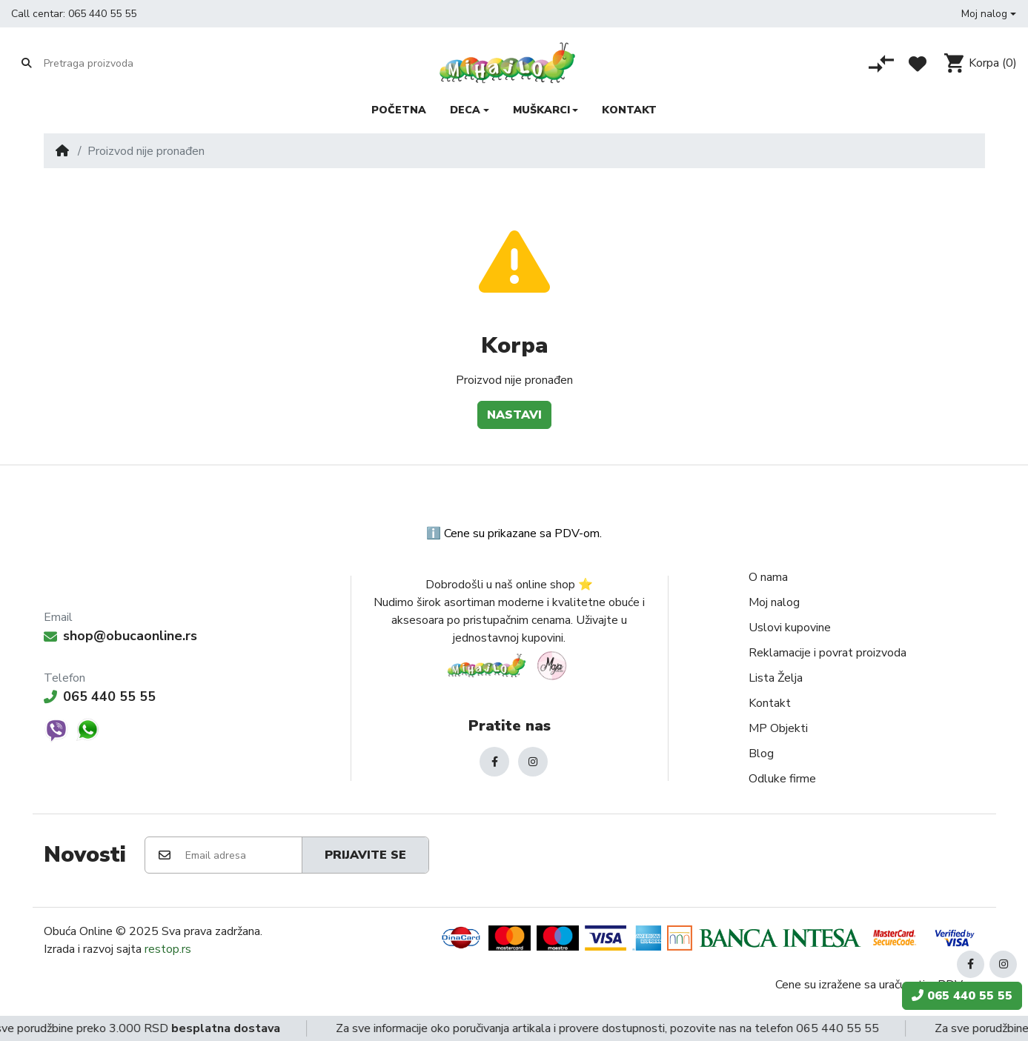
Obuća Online (78, 931)
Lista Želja (776, 678)
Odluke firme (782, 779)
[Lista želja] (917, 64)
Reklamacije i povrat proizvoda (827, 653)
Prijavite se (365, 855)
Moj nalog (774, 602)
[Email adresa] (243, 855)
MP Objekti (778, 728)
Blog (761, 753)
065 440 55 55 (102, 14)
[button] (988, 13)
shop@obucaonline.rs (120, 636)
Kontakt (770, 703)
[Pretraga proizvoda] (101, 64)
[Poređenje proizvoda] (881, 64)
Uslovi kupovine (790, 627)
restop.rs (168, 949)
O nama (768, 577)
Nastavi (514, 415)
